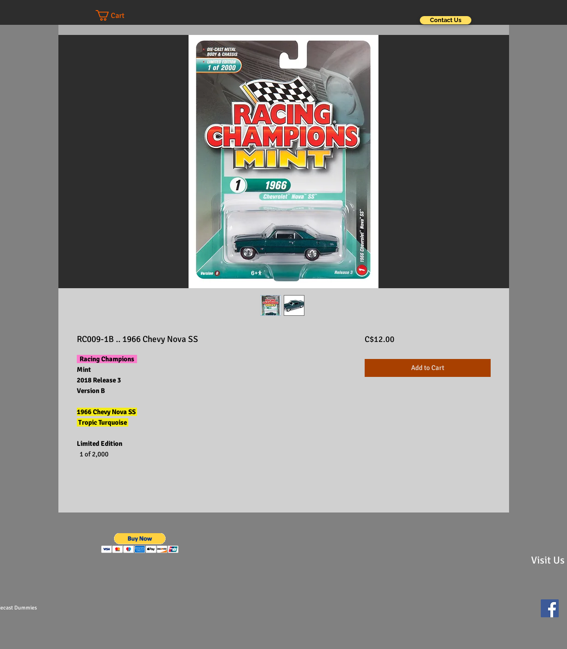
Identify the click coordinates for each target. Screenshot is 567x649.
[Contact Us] (445, 20)
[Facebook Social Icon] (550, 608)
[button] (119, 15)
